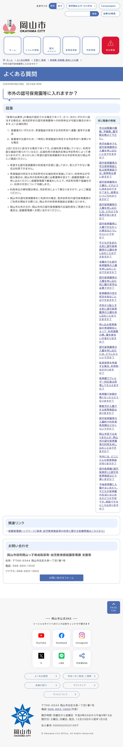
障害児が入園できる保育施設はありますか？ (108, 409)
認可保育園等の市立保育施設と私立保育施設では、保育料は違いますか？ (108, 170)
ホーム (10, 60)
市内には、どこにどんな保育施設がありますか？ (108, 460)
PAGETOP (113, 609)
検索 (94, 14)
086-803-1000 (59, 709)
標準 (52, 6)
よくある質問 (23, 60)
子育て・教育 (40, 60)
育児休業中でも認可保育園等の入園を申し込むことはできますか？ (108, 151)
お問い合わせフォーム (61, 578)
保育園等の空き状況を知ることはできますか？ (108, 296)
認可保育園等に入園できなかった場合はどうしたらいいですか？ (108, 230)
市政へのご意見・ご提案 (80, 676)
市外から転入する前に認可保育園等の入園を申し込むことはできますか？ (108, 312)
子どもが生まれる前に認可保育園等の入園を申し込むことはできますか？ (108, 250)
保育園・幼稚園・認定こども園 (64, 60)
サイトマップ (80, 686)
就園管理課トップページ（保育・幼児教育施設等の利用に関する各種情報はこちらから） (56, 531)
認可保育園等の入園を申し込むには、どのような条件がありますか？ (108, 211)
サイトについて (60, 695)
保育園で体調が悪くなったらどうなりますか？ (109, 397)
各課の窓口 (41, 686)
